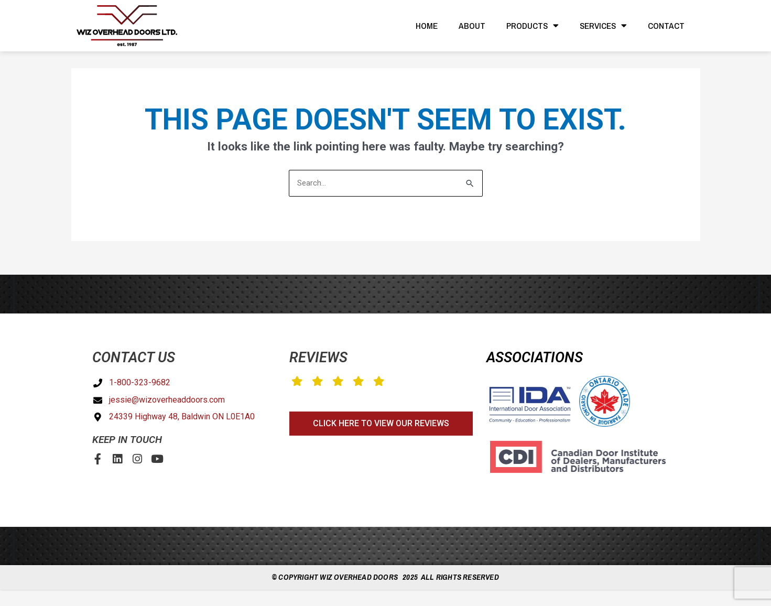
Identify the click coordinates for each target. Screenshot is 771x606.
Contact (666, 25)
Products (532, 25)
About (472, 25)
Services (603, 25)
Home (427, 25)
